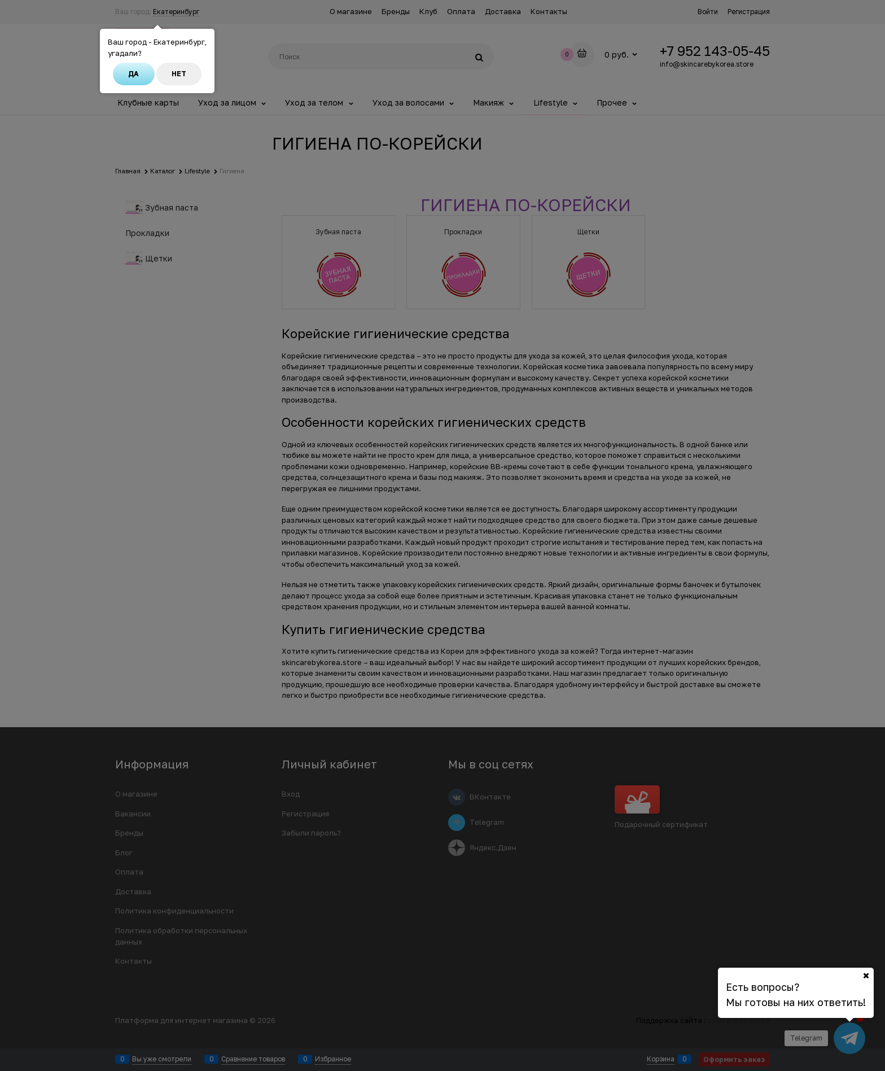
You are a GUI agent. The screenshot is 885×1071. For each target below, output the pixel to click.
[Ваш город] (865, 975)
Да (133, 73)
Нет (179, 73)
